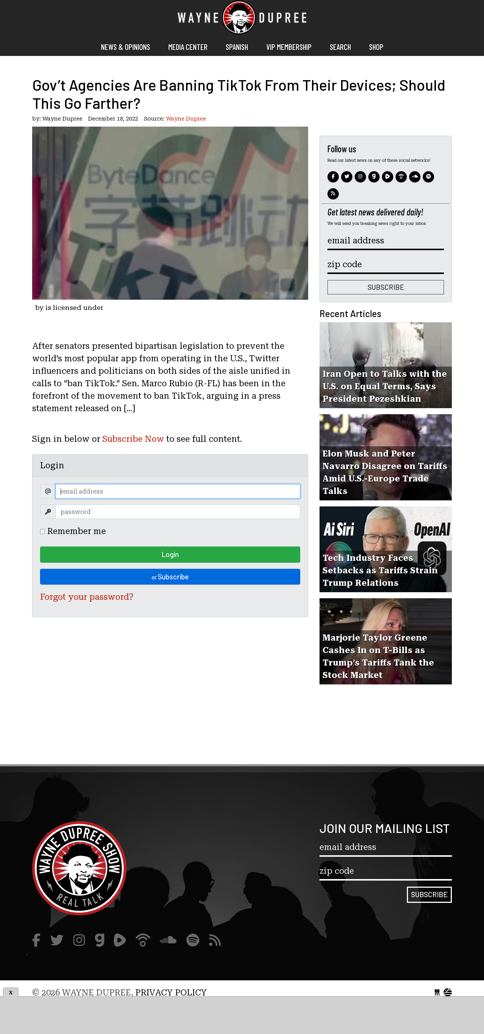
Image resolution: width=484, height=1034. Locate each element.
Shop (376, 46)
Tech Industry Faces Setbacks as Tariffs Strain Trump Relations (380, 570)
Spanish (237, 46)
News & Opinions (125, 46)
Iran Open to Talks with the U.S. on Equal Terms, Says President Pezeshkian (385, 386)
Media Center (188, 46)
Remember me (73, 531)
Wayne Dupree (242, 19)
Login (170, 554)
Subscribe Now (133, 439)
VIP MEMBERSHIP (289, 46)
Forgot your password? (86, 597)
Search (340, 46)
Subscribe (170, 576)
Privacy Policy (171, 992)
